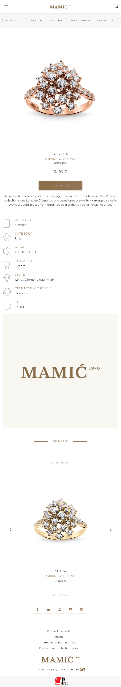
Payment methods (58, 631)
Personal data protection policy (58, 648)
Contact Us (105, 20)
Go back (8, 20)
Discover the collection (47, 20)
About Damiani (80, 20)
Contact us (60, 186)
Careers (59, 637)
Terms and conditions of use (58, 643)
